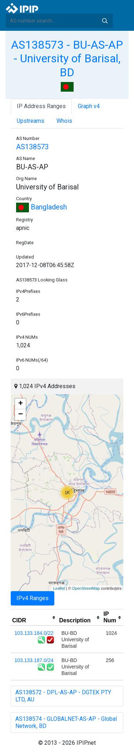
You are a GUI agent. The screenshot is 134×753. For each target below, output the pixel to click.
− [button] (20, 414)
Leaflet (59, 588)
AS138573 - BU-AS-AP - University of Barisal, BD (67, 58)
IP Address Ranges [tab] (41, 106)
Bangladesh (41, 207)
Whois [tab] (64, 120)
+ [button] (20, 404)
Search (105, 21)
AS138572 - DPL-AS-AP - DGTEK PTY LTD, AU (63, 696)
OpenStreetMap (86, 588)
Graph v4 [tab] (89, 106)
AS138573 (32, 147)
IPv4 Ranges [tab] (32, 598)
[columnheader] (34, 617)
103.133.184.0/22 (34, 633)
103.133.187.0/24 (34, 660)
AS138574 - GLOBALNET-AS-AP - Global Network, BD (66, 722)
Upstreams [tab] (30, 120)
